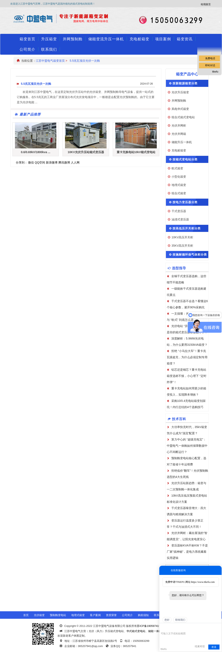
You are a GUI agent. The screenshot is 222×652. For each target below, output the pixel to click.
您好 (166, 619)
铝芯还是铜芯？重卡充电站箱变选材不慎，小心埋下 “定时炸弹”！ (186, 376)
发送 (213, 647)
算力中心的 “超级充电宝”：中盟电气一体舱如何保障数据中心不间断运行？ (187, 446)
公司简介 (27, 49)
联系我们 (49, 49)
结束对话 (200, 646)
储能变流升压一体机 (106, 39)
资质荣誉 (111, 615)
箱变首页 (27, 39)
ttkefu (215, 71)
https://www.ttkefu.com (203, 582)
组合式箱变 (179, 193)
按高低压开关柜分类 (187, 228)
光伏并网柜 (179, 125)
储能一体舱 (155, 631)
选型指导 (179, 268)
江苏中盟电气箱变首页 (50, 60)
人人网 (75, 162)
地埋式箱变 (179, 185)
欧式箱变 (177, 168)
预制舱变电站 (58, 615)
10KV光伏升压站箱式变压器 (86, 152)
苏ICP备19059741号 (149, 625)
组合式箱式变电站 (183, 117)
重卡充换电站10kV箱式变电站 (136, 152)
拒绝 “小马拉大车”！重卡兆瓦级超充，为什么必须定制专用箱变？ (187, 357)
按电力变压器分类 (185, 202)
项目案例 (163, 39)
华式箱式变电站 (135, 631)
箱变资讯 (185, 39)
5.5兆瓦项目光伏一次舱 (85, 60)
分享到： (21, 162)
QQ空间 (40, 162)
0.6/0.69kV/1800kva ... (35, 152)
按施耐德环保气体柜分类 (190, 254)
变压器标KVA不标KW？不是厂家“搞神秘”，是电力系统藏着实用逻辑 (187, 552)
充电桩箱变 (139, 39)
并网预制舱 (72, 39)
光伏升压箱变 (180, 92)
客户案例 (95, 615)
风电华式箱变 (180, 109)
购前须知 (143, 615)
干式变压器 (179, 211)
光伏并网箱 (179, 133)
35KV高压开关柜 (182, 245)
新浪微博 (52, 162)
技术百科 (179, 419)
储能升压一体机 (182, 142)
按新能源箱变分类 (185, 83)
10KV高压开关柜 (182, 237)
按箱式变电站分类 (185, 159)
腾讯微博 (64, 162)
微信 (31, 162)
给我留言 (206, 4)
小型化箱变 (179, 176)
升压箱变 (49, 39)
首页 (26, 615)
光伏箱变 (39, 615)
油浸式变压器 (180, 219)
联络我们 (180, 619)
